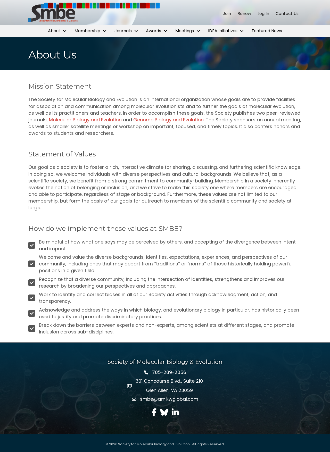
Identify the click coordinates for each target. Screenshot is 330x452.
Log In (263, 13)
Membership (87, 31)
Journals (123, 31)
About (54, 31)
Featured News (267, 31)
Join (227, 13)
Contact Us (287, 13)
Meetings (184, 31)
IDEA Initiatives (222, 31)
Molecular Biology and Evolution (85, 119)
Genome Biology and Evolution (168, 119)
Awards (153, 31)
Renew (244, 13)
